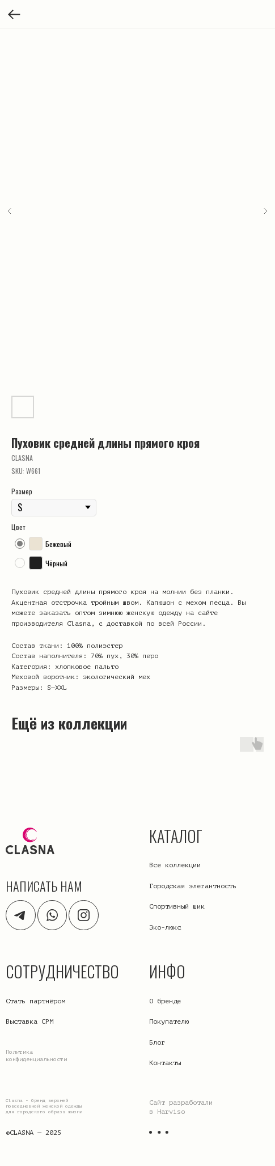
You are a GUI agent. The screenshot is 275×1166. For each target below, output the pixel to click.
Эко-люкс (165, 927)
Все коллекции (175, 865)
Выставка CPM (29, 1021)
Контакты (165, 1063)
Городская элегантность (192, 886)
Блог (157, 1042)
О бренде (165, 1001)
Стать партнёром (35, 1001)
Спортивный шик (177, 906)
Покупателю (169, 1021)
